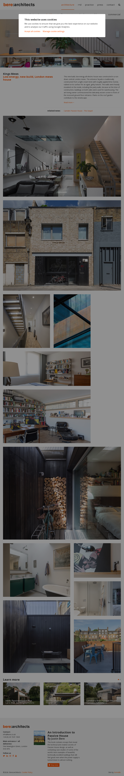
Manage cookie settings (54, 31)
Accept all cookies (32, 31)
